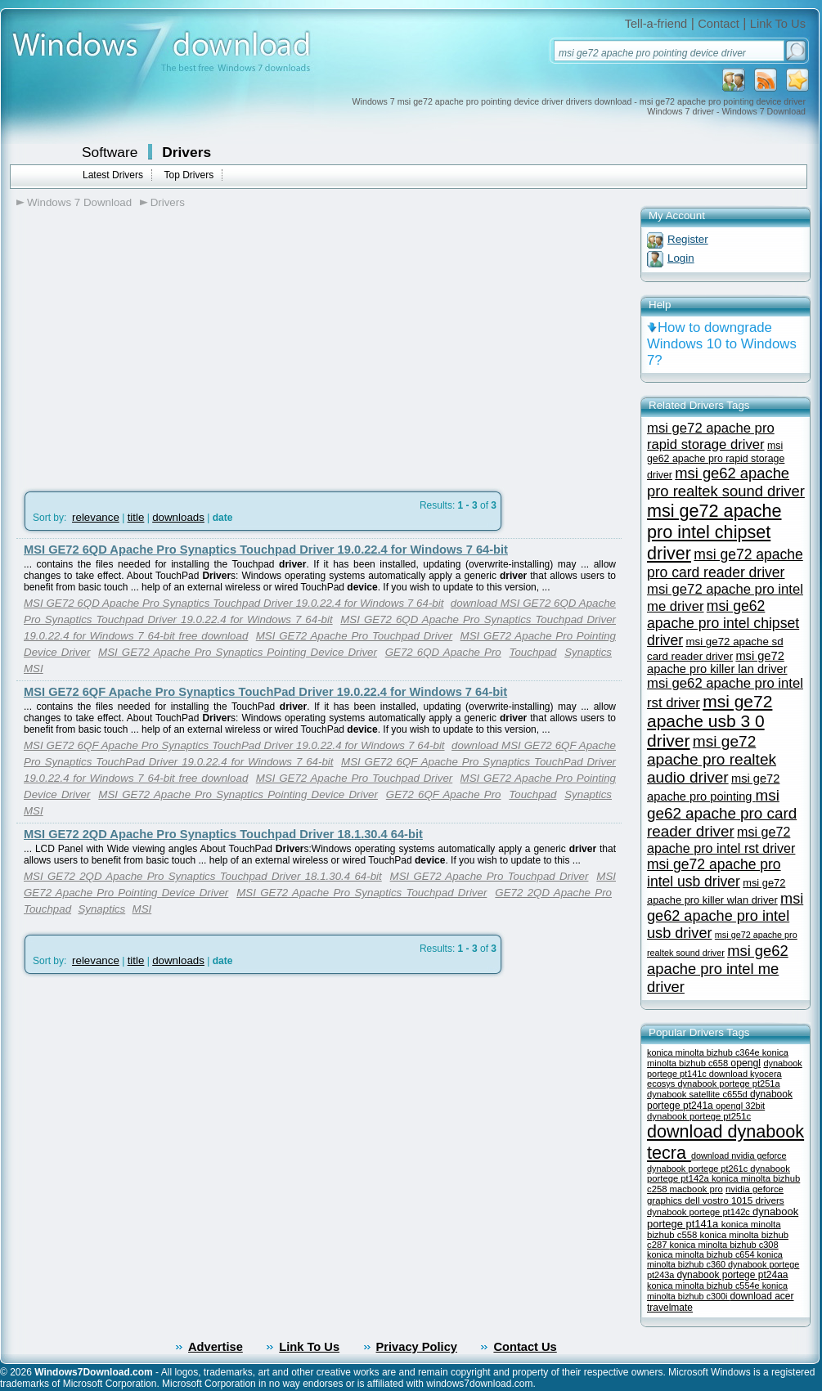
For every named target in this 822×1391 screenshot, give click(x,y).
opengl (745, 1063)
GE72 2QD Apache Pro (553, 892)
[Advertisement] (153, 344)
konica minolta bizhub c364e (704, 1052)
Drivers (186, 152)
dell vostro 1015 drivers (734, 1200)
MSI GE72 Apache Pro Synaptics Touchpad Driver (361, 892)
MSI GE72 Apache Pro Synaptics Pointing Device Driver (237, 652)
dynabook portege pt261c (698, 1168)
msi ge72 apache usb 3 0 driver (709, 721)
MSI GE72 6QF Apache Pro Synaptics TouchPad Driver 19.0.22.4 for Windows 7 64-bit (265, 691)
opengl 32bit (740, 1106)
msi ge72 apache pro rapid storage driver (711, 436)
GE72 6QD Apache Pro (443, 652)
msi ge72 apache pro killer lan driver (717, 662)
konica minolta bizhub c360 (715, 1259)
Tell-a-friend (656, 23)
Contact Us (524, 1346)
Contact (718, 23)
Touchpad (532, 652)
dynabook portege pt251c (699, 1116)
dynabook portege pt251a (728, 1083)
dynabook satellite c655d (698, 1094)
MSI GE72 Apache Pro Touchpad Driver (354, 636)
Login (680, 258)
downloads (178, 517)
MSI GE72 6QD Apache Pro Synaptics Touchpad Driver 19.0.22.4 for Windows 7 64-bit (266, 549)
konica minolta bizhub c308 (724, 1245)
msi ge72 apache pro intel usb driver (714, 873)
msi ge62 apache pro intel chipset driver (723, 623)
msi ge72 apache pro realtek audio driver (711, 759)
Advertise (215, 1346)
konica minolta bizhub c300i (717, 1291)
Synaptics (588, 652)
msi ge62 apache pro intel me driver (717, 968)
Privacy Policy (416, 1346)
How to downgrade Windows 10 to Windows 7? (722, 344)
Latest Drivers (113, 175)
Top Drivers (188, 175)
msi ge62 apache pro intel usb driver (725, 916)
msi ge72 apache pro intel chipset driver (714, 531)
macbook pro (696, 1189)
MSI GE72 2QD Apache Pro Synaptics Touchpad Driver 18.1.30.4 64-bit (223, 834)
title (136, 517)
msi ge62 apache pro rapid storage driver (715, 460)
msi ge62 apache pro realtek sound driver (726, 482)
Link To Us (778, 23)
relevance (95, 517)
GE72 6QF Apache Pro (443, 794)
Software (109, 152)
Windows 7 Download (79, 202)
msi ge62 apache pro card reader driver (722, 813)
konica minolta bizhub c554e (704, 1285)
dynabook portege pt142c (699, 1212)
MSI (33, 668)
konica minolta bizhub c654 (702, 1254)
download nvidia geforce (738, 1155)
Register (687, 239)
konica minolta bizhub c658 (717, 1058)
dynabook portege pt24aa (732, 1275)
